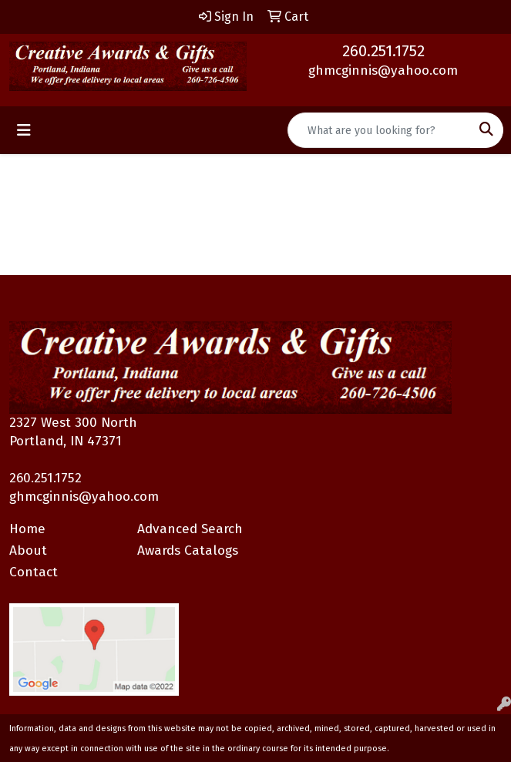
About (28, 550)
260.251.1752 (383, 51)
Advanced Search (190, 529)
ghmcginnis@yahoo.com (383, 70)
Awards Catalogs (187, 550)
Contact (33, 572)
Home (27, 529)
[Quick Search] (379, 130)
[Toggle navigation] (24, 130)
